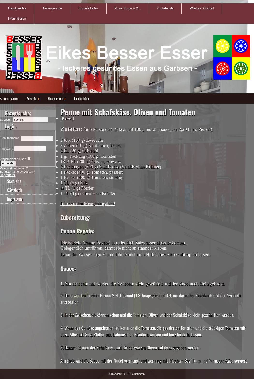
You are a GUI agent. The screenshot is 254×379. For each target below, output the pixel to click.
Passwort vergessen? (14, 168)
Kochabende (165, 8)
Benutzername (9, 138)
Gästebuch (14, 190)
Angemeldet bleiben (13, 159)
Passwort (6, 148)
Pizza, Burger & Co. (127, 8)
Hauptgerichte (17, 8)
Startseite (32, 99)
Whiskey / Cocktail (202, 8)
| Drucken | (67, 118)
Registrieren (8, 175)
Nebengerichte (52, 8)
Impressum (15, 199)
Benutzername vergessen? (17, 171)
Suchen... (6, 119)
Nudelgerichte (81, 99)
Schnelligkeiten (88, 8)
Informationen (17, 18)
